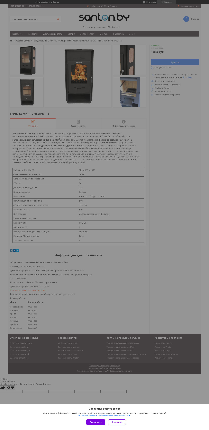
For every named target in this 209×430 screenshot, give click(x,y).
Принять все (96, 422)
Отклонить (117, 422)
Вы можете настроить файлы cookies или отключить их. (103, 416)
